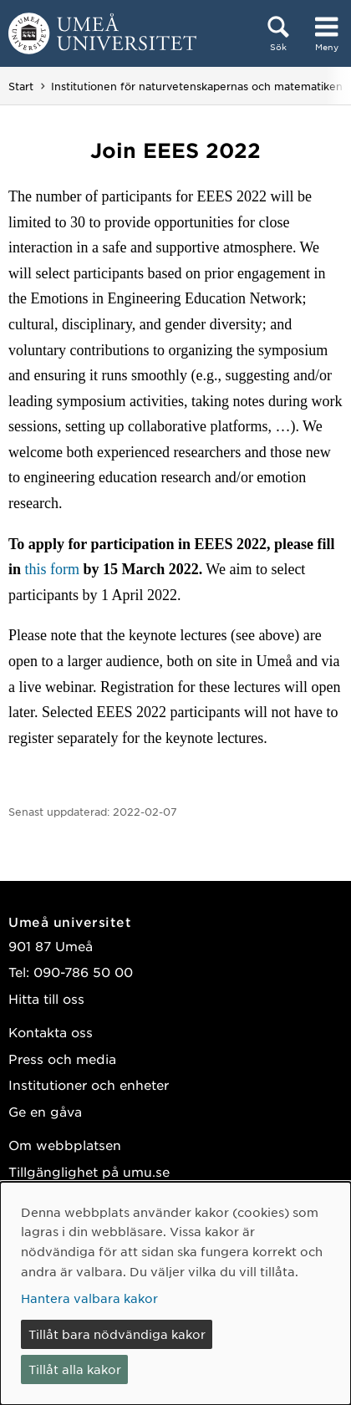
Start (20, 86)
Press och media (62, 1058)
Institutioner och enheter (88, 1084)
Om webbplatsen (64, 1145)
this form (50, 569)
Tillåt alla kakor (74, 1369)
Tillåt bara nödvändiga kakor (117, 1333)
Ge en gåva (45, 1111)
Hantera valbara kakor (89, 1298)
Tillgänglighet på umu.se (89, 1171)
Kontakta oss (50, 1032)
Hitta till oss (46, 998)
